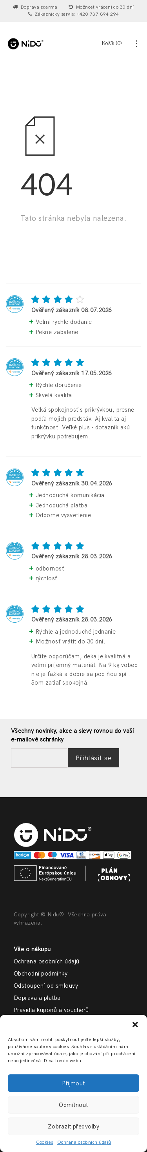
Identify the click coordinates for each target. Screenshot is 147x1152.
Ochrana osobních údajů (84, 1142)
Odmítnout (73, 1104)
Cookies (44, 1142)
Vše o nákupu (32, 949)
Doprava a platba (37, 997)
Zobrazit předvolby (74, 1126)
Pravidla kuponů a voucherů (51, 1010)
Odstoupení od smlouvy (46, 985)
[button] (135, 1024)
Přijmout (73, 1083)
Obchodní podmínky (40, 973)
